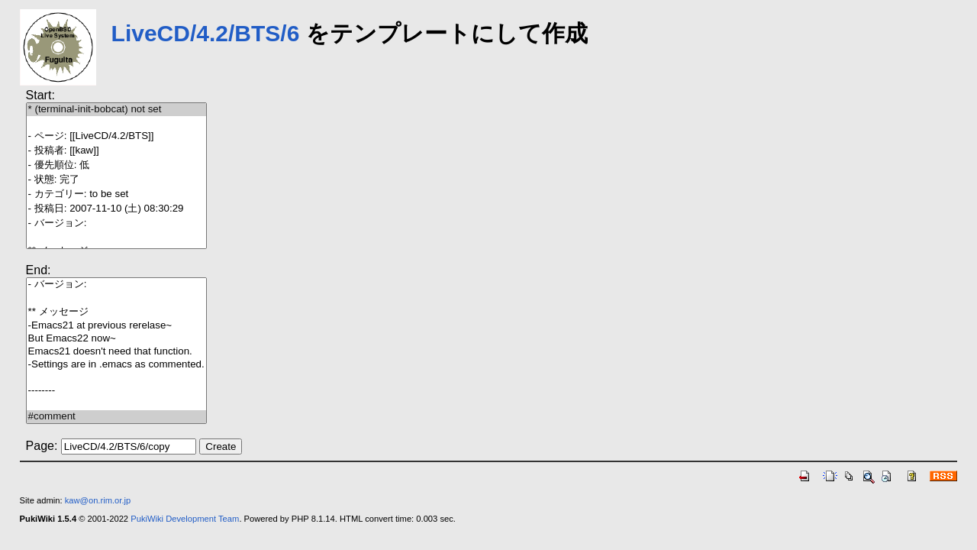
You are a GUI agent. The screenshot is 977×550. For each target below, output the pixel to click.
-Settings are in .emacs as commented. (116, 364)
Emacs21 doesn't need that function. (116, 351)
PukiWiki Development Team (185, 518)
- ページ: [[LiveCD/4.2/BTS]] (116, 136)
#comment (116, 416)
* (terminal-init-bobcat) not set (116, 109)
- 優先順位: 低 (116, 165)
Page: (42, 445)
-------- (116, 390)
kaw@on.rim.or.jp (98, 500)
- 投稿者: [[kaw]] (116, 151)
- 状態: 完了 (116, 180)
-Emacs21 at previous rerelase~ (116, 325)
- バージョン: (116, 223)
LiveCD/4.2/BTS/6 (205, 33)
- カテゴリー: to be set (116, 194)
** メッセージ (116, 312)
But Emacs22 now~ (116, 338)
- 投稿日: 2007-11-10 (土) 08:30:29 (116, 209)
